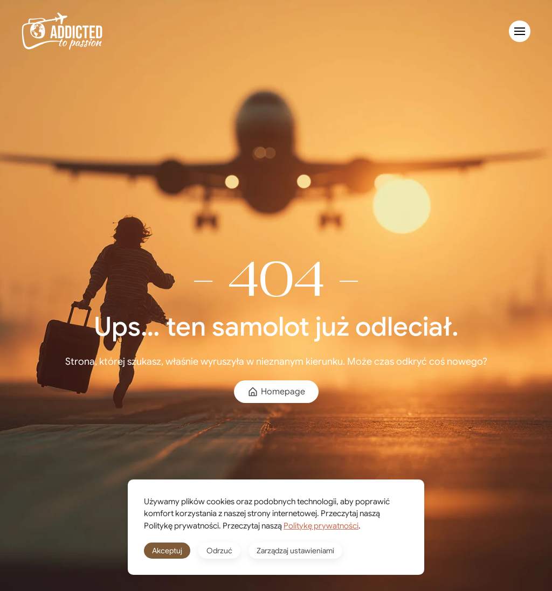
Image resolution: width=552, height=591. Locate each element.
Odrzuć (219, 550)
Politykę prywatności (321, 526)
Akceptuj (167, 550)
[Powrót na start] (62, 31)
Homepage (276, 391)
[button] (519, 31)
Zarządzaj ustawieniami (295, 550)
